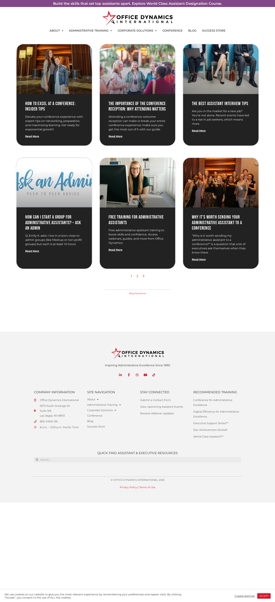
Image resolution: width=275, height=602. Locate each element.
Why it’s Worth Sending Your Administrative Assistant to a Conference (217, 223)
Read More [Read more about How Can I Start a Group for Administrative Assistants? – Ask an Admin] (32, 251)
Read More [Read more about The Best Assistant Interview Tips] (199, 130)
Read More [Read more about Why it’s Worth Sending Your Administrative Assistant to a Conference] (199, 259)
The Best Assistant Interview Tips (220, 103)
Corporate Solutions (137, 30)
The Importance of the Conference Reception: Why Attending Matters (137, 106)
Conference (172, 30)
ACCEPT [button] (264, 595)
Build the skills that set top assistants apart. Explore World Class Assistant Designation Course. (137, 3)
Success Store (214, 30)
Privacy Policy (128, 487)
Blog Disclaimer (137, 293)
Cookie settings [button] (245, 596)
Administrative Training (90, 30)
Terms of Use (147, 487)
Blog (192, 30)
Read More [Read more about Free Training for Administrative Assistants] (115, 249)
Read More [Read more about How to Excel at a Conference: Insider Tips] (32, 136)
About (56, 30)
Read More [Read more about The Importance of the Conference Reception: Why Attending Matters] (115, 136)
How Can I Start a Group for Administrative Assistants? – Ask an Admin (53, 223)
